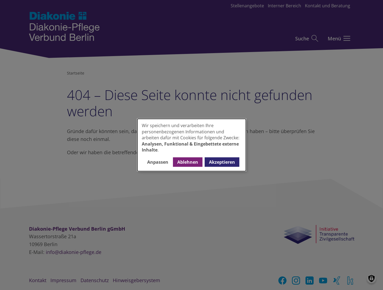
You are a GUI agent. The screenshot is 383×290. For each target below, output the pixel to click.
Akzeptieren (222, 162)
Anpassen (157, 162)
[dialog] (191, 145)
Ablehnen (187, 162)
